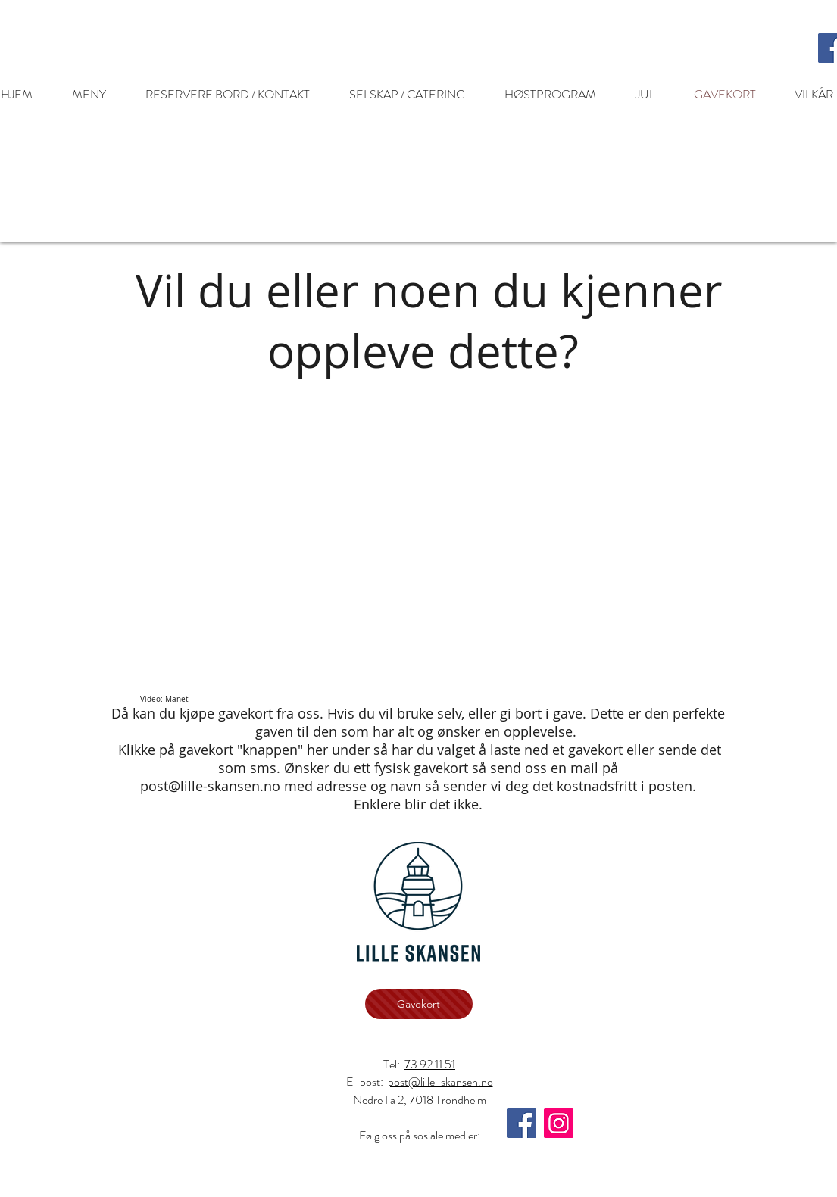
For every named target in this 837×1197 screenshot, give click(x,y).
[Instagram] (558, 1123)
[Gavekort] (419, 1004)
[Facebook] (521, 1123)
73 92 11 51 (429, 1064)
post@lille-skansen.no (210, 786)
